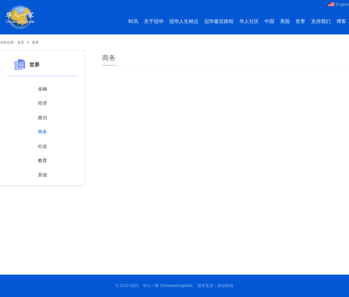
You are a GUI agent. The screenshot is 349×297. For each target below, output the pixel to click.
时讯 (133, 21)
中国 (269, 21)
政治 (42, 117)
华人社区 (249, 21)
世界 (300, 21)
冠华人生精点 (183, 21)
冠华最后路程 (219, 21)
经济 (42, 103)
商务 (42, 131)
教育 (42, 160)
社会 (42, 146)
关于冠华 (153, 21)
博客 (341, 21)
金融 (42, 88)
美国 (285, 21)
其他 (42, 174)
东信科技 (225, 285)
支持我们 (321, 21)
